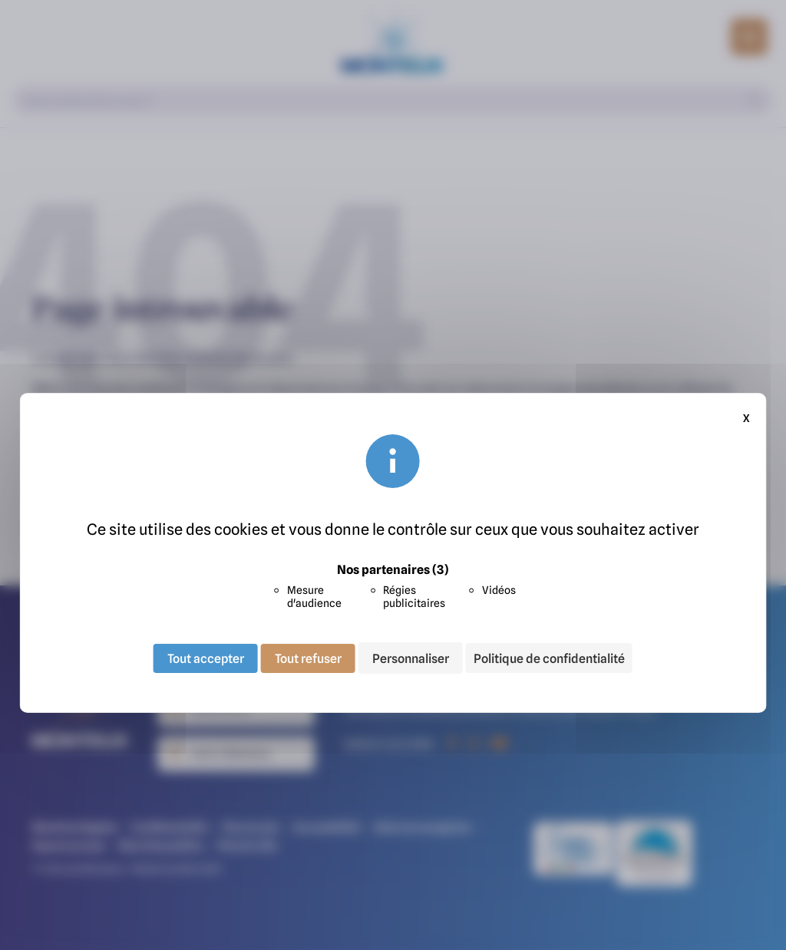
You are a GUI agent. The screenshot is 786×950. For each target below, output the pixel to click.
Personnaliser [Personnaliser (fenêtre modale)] (410, 657)
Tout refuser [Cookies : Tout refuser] (308, 657)
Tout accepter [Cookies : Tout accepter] (205, 657)
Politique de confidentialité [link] (549, 658)
